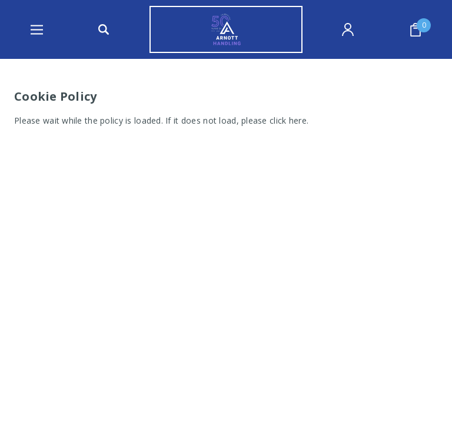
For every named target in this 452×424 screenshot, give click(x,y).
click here (288, 120)
